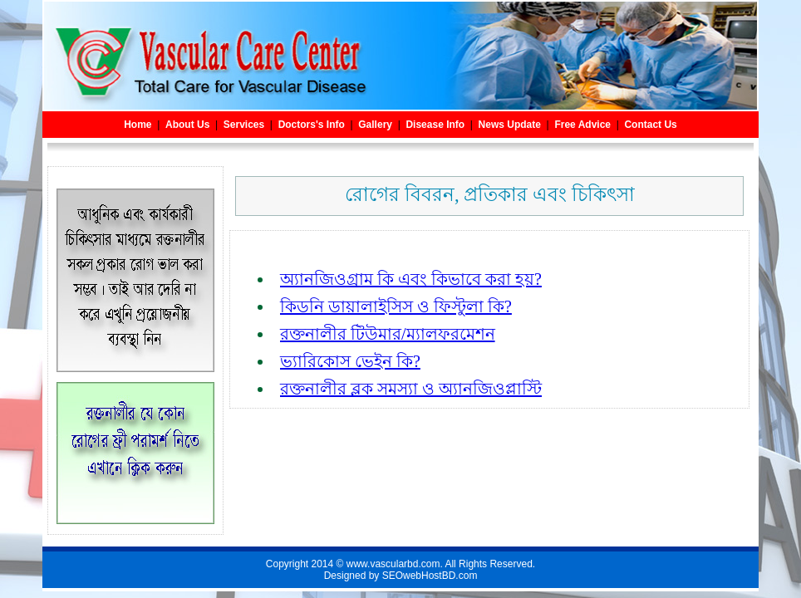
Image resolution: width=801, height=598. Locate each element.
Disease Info (434, 124)
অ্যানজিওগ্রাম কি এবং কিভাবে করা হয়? (411, 279)
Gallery (375, 124)
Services (244, 124)
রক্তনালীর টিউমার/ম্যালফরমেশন (387, 334)
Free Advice (582, 124)
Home (137, 124)
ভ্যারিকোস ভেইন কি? (350, 361)
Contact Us (650, 124)
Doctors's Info (311, 124)
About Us (187, 124)
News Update (510, 124)
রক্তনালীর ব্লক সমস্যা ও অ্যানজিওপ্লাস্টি (411, 389)
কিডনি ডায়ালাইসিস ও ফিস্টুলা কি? (396, 306)
